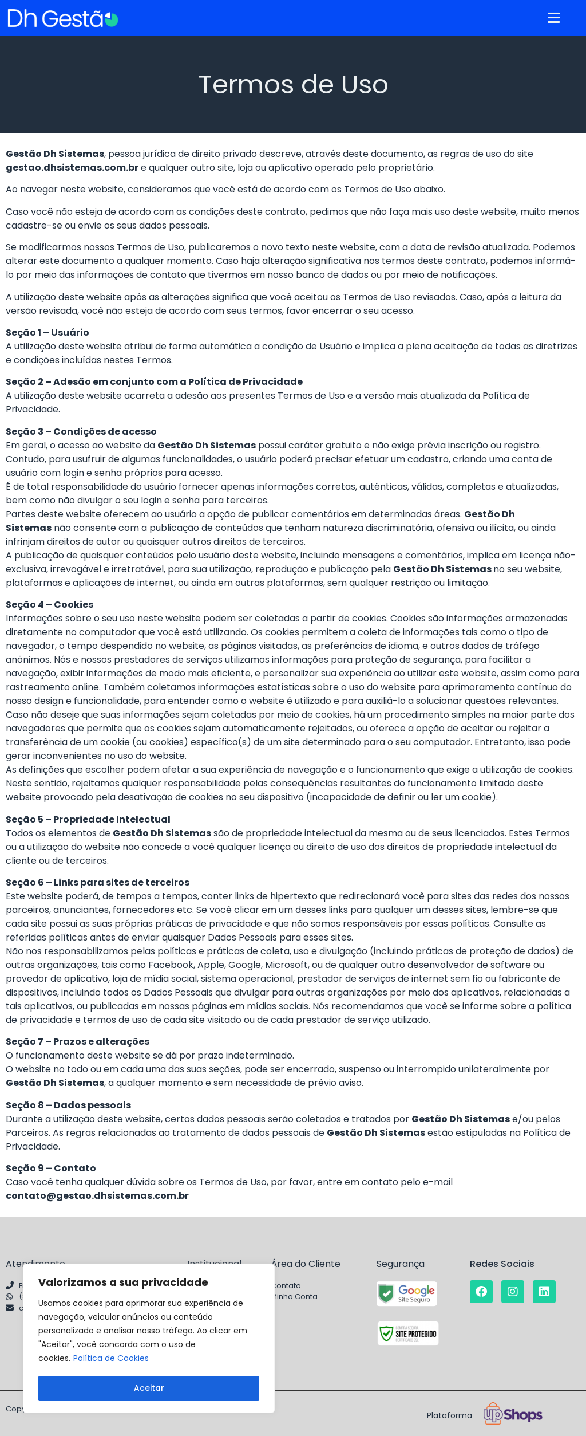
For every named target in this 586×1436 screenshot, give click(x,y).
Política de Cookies (111, 1360)
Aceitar (149, 1388)
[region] (149, 1339)
